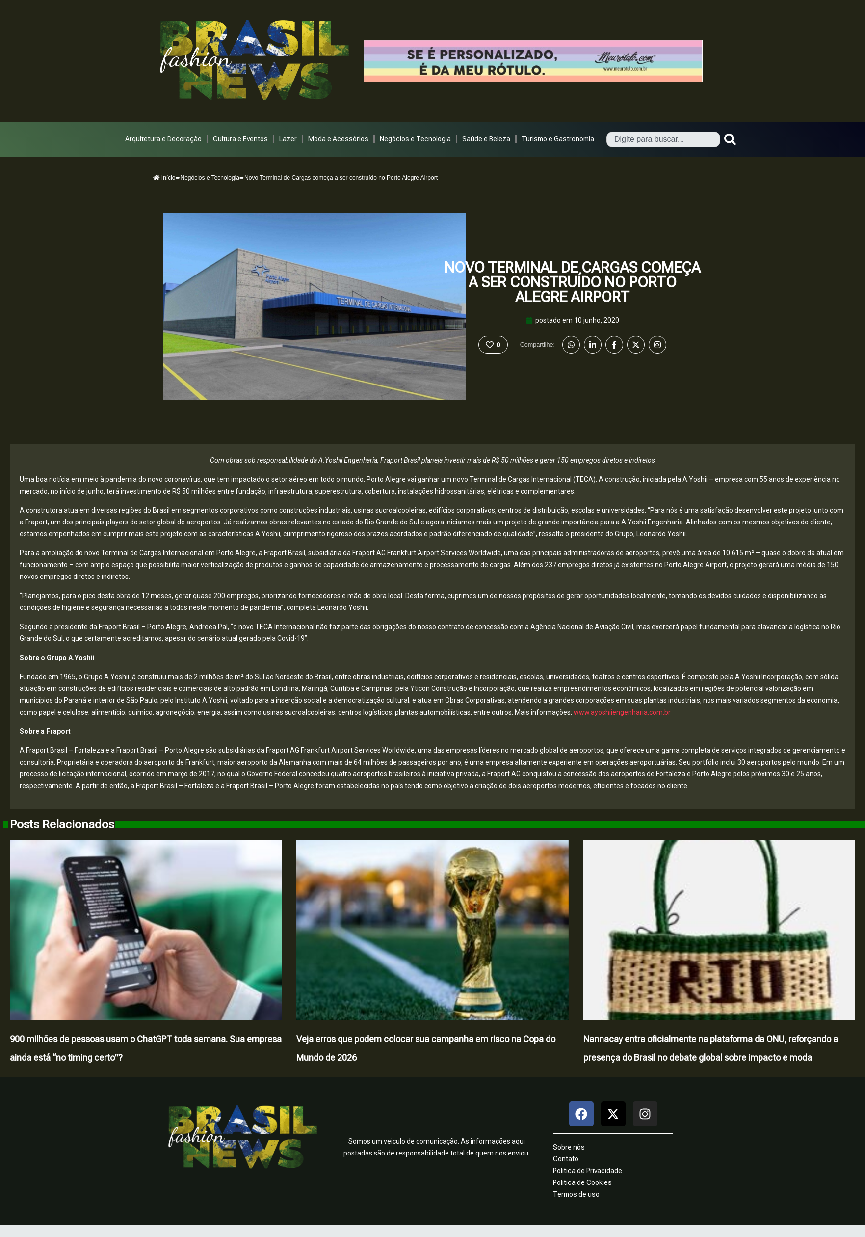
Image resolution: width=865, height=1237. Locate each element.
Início (164, 177)
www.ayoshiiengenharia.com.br (622, 712)
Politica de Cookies (582, 1182)
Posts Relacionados (62, 824)
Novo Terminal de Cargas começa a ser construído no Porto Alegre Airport (572, 282)
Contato (565, 1159)
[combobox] (663, 139)
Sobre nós (569, 1147)
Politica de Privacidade (587, 1171)
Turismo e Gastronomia (558, 139)
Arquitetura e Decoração (163, 139)
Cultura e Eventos (240, 139)
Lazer (288, 139)
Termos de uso (576, 1194)
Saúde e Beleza (486, 139)
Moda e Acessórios (338, 139)
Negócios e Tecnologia (415, 139)
